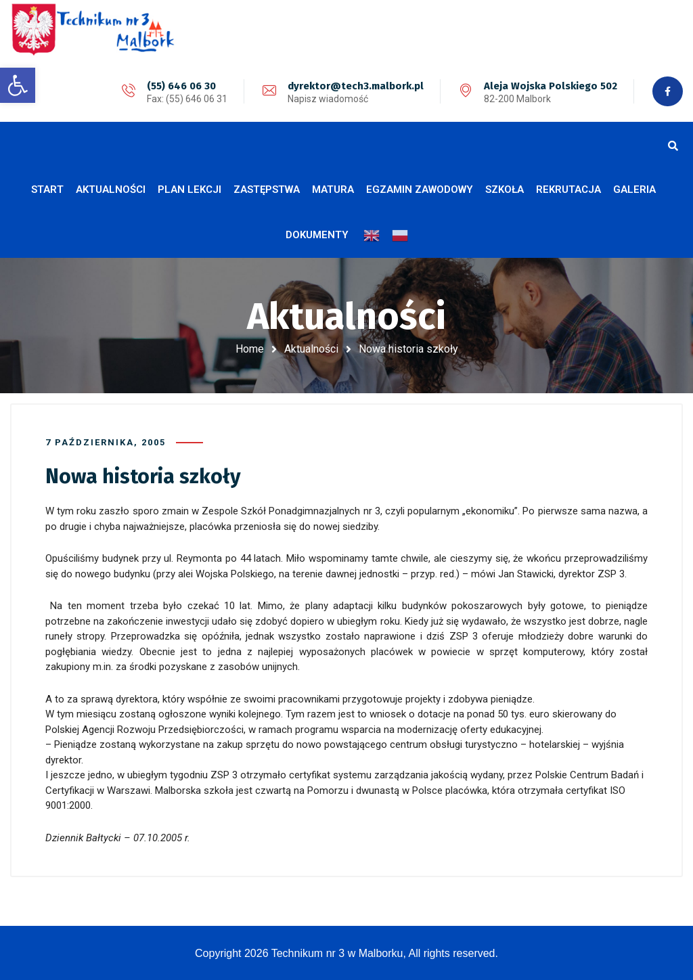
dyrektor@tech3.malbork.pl (356, 86)
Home (250, 348)
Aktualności (311, 348)
